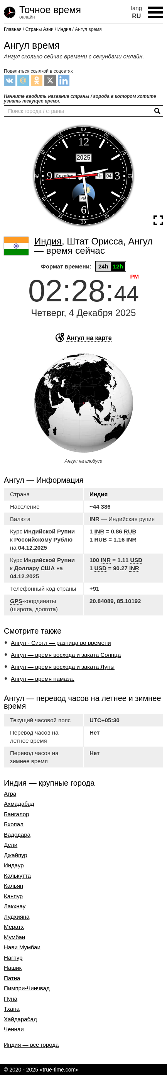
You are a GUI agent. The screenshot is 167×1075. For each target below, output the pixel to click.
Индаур (14, 865)
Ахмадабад (19, 804)
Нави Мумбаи (22, 947)
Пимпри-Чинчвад (27, 988)
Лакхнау (14, 906)
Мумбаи (14, 937)
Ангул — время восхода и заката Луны (63, 666)
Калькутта (17, 876)
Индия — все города (31, 1044)
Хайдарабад (20, 1019)
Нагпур (13, 958)
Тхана (12, 1009)
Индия (98, 494)
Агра (10, 794)
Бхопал (14, 824)
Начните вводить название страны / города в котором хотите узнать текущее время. (80, 98)
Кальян (13, 886)
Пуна (10, 999)
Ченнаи (14, 1029)
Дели (10, 845)
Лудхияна (16, 917)
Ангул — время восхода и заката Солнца (66, 654)
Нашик (13, 968)
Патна (12, 978)
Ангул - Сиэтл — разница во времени (61, 642)
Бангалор (16, 814)
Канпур (13, 896)
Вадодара (17, 835)
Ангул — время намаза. (42, 678)
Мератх (14, 927)
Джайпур (15, 855)
